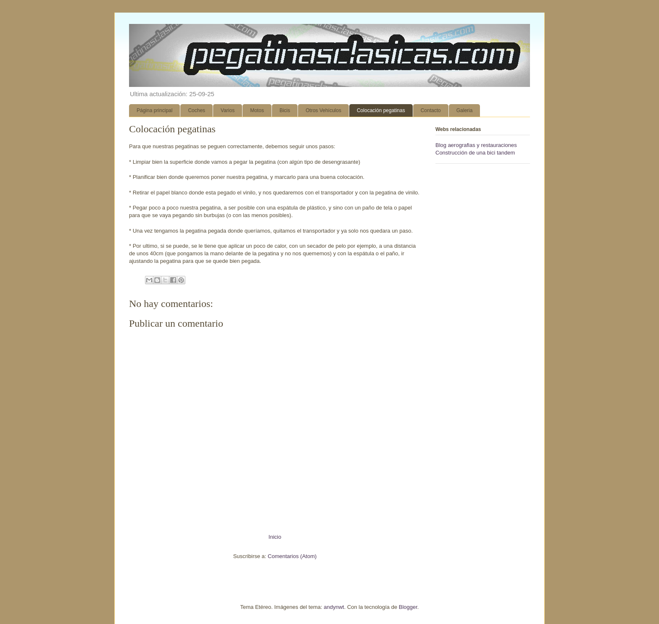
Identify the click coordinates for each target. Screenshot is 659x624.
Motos (257, 110)
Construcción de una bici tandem (475, 152)
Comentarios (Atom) (292, 556)
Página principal (154, 110)
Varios (228, 110)
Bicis (284, 110)
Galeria (464, 110)
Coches (196, 110)
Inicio (275, 537)
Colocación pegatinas (381, 110)
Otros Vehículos (323, 110)
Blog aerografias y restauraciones (476, 145)
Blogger (408, 607)
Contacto (431, 110)
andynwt (334, 607)
